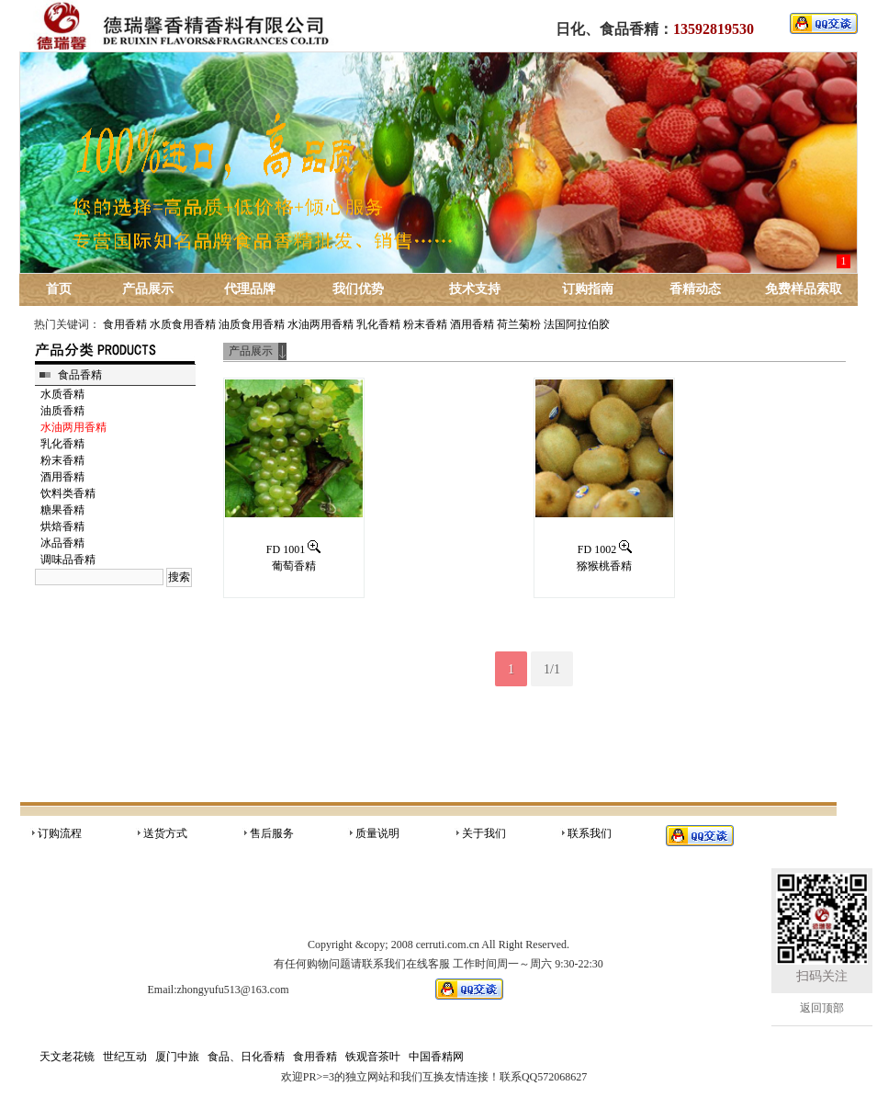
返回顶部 (822, 1007)
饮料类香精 (68, 493)
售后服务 (272, 833)
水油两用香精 (320, 324)
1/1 (552, 669)
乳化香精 (378, 324)
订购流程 (60, 833)
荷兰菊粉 (519, 324)
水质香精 (62, 394)
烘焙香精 (62, 526)
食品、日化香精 (246, 1056)
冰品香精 (62, 543)
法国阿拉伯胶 (577, 324)
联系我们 (590, 833)
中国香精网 (436, 1056)
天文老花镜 (67, 1056)
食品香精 (80, 374)
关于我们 (484, 833)
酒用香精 (472, 324)
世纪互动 (125, 1056)
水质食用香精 (183, 324)
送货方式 (165, 833)
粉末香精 (425, 324)
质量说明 (377, 833)
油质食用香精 (252, 324)
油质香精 (62, 410)
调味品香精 (68, 559)
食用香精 (125, 324)
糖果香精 (62, 509)
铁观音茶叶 (372, 1056)
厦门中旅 (177, 1056)
